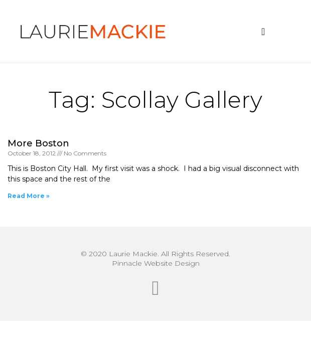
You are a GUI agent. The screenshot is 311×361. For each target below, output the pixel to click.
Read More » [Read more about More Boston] (29, 196)
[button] (263, 31)
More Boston (38, 143)
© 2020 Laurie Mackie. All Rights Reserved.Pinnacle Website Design (155, 258)
